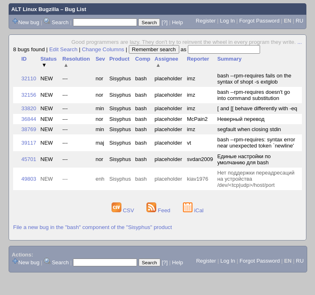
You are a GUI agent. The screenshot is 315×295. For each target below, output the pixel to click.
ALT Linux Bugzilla (35, 9)
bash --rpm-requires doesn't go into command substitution (253, 95)
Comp (143, 59)
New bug (28, 22)
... (299, 42)
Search (60, 22)
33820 (28, 108)
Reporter (198, 59)
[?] (164, 22)
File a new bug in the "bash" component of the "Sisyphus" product (92, 227)
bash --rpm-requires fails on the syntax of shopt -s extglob (254, 79)
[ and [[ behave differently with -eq (257, 108)
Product (119, 59)
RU (300, 21)
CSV (124, 210)
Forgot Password (259, 21)
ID (24, 59)
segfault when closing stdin (249, 129)
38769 (28, 129)
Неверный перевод (241, 119)
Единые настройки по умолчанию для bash (244, 159)
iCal (193, 210)
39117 (28, 143)
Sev (100, 59)
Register (205, 21)
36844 (28, 119)
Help (177, 22)
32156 (28, 95)
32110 (28, 78)
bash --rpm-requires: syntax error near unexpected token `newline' (256, 142)
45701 (28, 159)
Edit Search (63, 49)
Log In (227, 21)
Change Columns (103, 49)
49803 (28, 179)
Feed (159, 210)
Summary (229, 59)
